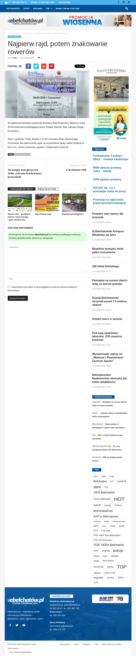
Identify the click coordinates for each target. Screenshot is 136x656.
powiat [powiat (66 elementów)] (96, 556)
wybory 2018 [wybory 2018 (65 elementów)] (109, 573)
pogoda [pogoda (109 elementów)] (106, 550)
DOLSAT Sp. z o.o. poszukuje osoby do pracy (109, 189)
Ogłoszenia (64, 2)
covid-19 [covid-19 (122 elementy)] (121, 481)
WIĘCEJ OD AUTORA (47, 189)
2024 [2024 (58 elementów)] (96, 476)
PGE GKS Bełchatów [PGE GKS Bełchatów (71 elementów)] (103, 540)
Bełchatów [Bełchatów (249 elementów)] (100, 481)
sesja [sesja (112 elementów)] (96, 560)
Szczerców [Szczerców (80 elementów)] (98, 567)
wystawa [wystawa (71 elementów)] (110, 577)
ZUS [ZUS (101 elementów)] (96, 582)
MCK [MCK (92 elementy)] (96, 526)
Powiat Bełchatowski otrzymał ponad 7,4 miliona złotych (109, 301)
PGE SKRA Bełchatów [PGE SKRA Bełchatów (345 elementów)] (109, 545)
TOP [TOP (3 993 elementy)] (121, 567)
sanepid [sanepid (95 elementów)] (114, 556)
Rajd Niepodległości (73, 213)
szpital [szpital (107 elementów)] (110, 567)
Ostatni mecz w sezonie (107, 319)
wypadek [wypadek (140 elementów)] (98, 577)
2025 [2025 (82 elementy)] (103, 476)
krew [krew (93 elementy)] (106, 521)
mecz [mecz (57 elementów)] (104, 526)
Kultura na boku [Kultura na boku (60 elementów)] (119, 521)
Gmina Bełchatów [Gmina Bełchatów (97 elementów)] (102, 499)
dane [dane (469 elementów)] (97, 487)
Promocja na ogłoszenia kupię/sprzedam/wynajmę (109, 201)
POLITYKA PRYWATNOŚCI (20, 652)
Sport (26, 8)
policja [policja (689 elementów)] (118, 550)
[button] (126, 8)
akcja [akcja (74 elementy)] (111, 476)
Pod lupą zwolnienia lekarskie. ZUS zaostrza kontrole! (107, 336)
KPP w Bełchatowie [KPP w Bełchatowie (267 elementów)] (106, 516)
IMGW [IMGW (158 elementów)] (97, 505)
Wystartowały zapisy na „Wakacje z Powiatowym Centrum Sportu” (107, 357)
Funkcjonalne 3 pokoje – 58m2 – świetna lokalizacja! (110, 157)
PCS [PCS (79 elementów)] (96, 530)
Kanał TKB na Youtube (67, 8)
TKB (49, 8)
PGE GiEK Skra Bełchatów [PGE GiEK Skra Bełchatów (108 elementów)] (107, 535)
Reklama (37, 8)
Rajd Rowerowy (22, 154)
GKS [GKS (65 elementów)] (106, 487)
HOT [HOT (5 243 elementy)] (119, 499)
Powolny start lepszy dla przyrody (107, 215)
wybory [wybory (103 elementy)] (97, 573)
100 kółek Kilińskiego (105, 266)
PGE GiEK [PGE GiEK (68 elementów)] (106, 531)
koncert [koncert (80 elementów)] (107, 505)
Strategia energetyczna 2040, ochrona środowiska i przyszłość (25, 173)
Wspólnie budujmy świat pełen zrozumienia (108, 250)
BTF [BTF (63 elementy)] (112, 481)
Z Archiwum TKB (76, 169)
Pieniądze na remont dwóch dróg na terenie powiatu (110, 282)
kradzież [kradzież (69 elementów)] (97, 521)
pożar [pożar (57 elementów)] (105, 556)
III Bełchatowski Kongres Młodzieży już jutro (108, 233)
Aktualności (13, 8)
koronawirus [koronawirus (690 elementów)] (103, 511)
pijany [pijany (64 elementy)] (96, 551)
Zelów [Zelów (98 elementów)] (121, 577)
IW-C (15, 57)
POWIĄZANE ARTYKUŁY (21, 189)
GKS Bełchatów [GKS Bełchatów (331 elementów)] (104, 492)
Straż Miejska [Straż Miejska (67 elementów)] (108, 561)
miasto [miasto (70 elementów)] (113, 526)
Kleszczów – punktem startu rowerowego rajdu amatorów (19, 216)
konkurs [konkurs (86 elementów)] (118, 505)
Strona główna (13, 33)
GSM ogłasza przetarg (107, 179)
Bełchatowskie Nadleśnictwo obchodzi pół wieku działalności (109, 378)
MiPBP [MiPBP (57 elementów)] (122, 526)
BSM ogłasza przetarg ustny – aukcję (107, 169)
